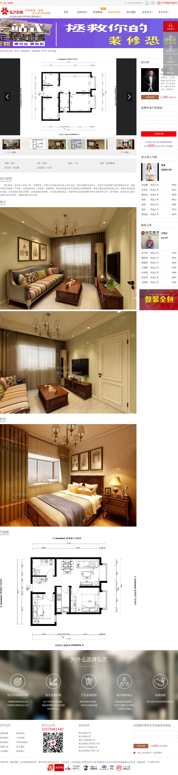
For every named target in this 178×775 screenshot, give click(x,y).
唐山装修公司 (85, 733)
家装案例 (25, 51)
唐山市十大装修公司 (88, 747)
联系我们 (20, 751)
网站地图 (14, 762)
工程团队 (4, 751)
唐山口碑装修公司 (87, 740)
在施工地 (4, 746)
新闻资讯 (20, 733)
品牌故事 (4, 733)
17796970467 (166, 3)
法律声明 (4, 762)
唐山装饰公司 (85, 736)
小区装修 (20, 738)
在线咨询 (150, 97)
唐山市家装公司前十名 (89, 750)
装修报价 (4, 738)
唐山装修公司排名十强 (89, 743)
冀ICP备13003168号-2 (48, 762)
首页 (17, 51)
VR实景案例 (21, 742)
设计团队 (20, 746)
